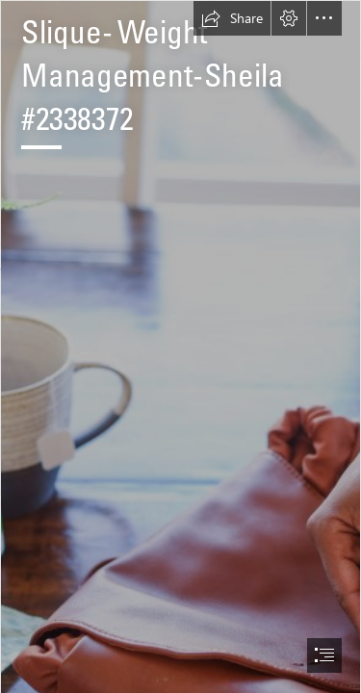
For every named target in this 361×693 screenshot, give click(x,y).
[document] (180, 346)
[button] (232, 18)
